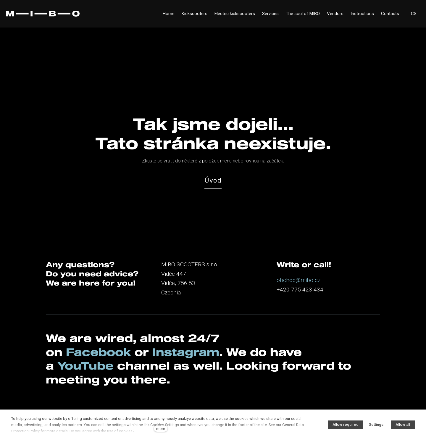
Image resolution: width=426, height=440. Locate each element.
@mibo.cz (308, 280)
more (160, 428)
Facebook (98, 352)
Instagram (185, 352)
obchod (286, 280)
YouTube (85, 365)
